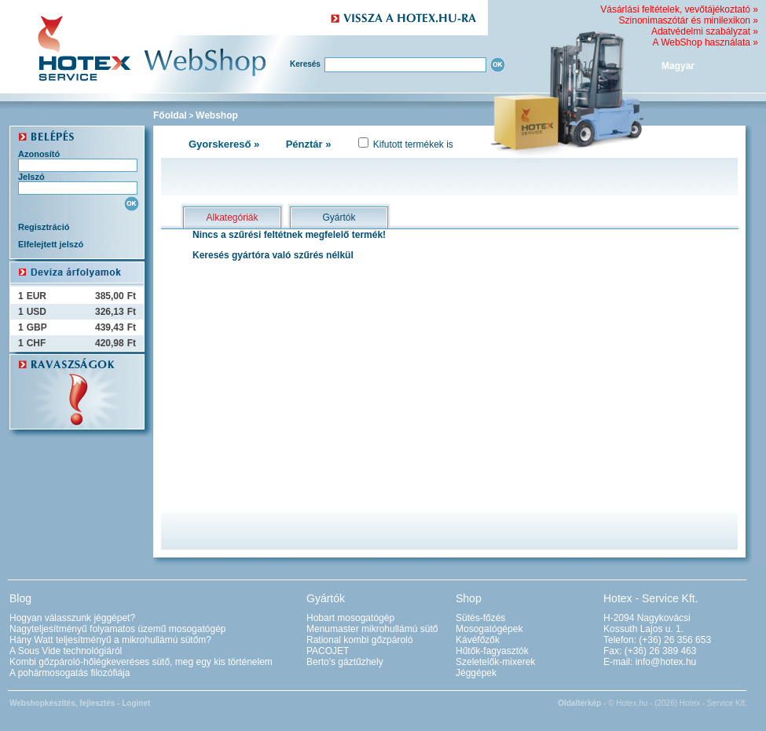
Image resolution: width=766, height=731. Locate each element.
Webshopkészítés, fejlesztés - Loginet (79, 703)
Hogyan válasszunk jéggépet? (72, 617)
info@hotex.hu (666, 661)
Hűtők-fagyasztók (492, 650)
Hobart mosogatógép (350, 617)
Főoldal (170, 115)
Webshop (217, 115)
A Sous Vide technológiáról (65, 650)
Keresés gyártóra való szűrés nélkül (273, 255)
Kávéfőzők (478, 639)
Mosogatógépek (489, 628)
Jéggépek (476, 672)
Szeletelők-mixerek (495, 661)
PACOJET (327, 650)
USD (36, 311)
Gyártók (338, 217)
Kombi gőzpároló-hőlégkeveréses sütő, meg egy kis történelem (141, 661)
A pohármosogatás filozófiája (69, 672)
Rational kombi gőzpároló (359, 639)
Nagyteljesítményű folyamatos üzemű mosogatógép (117, 628)
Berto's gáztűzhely (344, 661)
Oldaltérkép (579, 703)
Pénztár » (309, 144)
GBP (37, 327)
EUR (36, 296)
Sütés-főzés (480, 617)
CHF (36, 343)
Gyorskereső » (224, 144)
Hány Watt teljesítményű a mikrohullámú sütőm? (110, 639)
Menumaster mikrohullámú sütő (372, 628)
